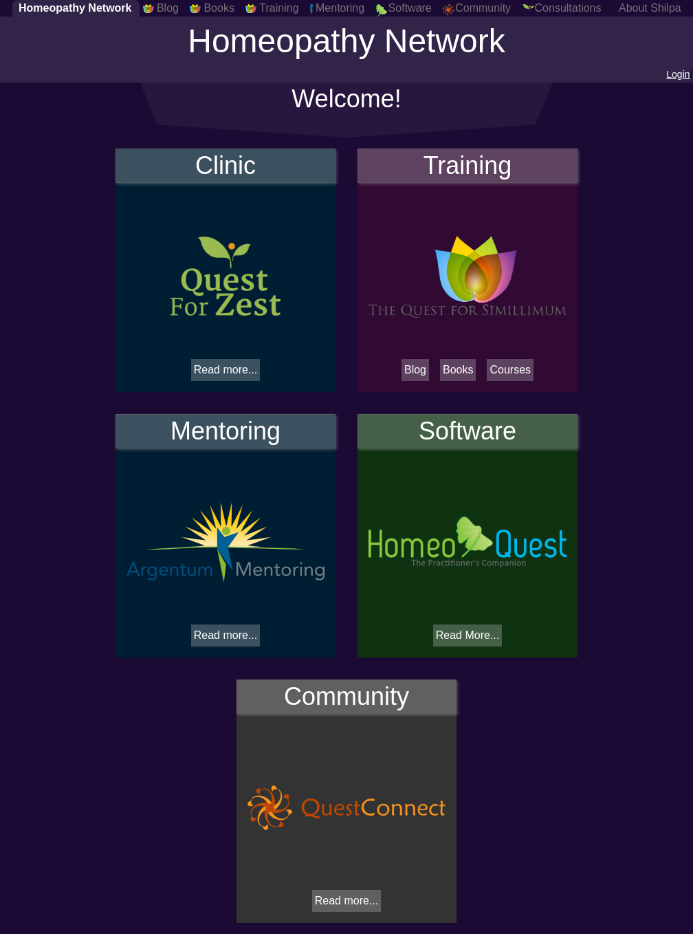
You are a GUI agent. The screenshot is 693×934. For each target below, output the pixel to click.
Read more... (225, 370)
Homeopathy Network (75, 8)
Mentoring (340, 8)
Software (410, 8)
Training (278, 8)
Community (483, 8)
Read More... (467, 635)
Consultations (568, 8)
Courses (510, 370)
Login (678, 74)
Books (219, 8)
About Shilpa (650, 8)
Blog (168, 8)
